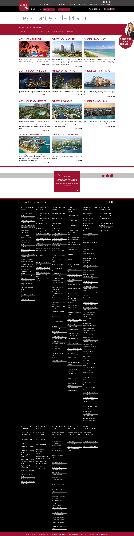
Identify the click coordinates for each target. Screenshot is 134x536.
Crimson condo (72, 269)
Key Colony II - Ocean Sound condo (27, 467)
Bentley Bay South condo (28, 227)
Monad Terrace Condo (27, 264)
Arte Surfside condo (57, 243)
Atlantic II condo (40, 437)
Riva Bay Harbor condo (74, 446)
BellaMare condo (41, 449)
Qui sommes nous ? (31, 534)
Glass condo (39, 243)
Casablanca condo (57, 273)
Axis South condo (88, 233)
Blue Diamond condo (58, 253)
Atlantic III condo (40, 439)
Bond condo (86, 240)
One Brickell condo (88, 367)
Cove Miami (71, 267)
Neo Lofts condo (87, 354)
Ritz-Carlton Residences (58, 343)
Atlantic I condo (40, 434)
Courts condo (40, 240)
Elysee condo (71, 279)
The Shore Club (56, 363)
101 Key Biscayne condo (27, 432)
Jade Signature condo (58, 465)
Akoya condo (55, 231)
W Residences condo (27, 294)
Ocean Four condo (57, 474)
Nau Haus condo (25, 269)
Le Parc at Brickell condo (90, 335)
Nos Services (111, 5)
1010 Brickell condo (88, 216)
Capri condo (24, 232)
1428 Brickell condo (88, 223)
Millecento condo (88, 349)
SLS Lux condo (87, 380)
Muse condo (55, 472)
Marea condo (40, 255)
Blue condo (71, 254)
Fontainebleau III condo (58, 306)
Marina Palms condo (42, 463)
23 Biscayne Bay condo (74, 223)
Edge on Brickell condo (89, 305)
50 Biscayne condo (73, 230)
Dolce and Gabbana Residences (88, 299)
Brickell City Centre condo (90, 242)
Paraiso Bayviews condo (74, 348)
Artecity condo (25, 222)
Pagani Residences (57, 336)
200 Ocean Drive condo (42, 213)
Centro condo (71, 262)
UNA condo (86, 409)
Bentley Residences (57, 450)
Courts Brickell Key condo (90, 293)
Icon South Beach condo (43, 248)
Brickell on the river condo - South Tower (89, 275)
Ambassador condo (41, 223)
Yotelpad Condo (72, 390)
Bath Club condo (56, 245)
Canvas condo (72, 257)
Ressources (53, 534)
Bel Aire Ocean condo (58, 250)
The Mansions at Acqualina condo (56, 506)
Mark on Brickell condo (89, 341)
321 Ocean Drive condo (42, 218)
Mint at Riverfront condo (74, 319)
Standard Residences (89, 390)
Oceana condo (25, 483)
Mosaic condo (56, 331)
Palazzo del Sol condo (105, 227)
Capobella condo (57, 268)
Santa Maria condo (88, 372)
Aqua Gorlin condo (57, 236)
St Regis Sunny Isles (57, 503)
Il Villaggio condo (25, 256)
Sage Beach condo (57, 500)
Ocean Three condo (57, 479)
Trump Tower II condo (58, 519)
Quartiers (55, 5)
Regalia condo (56, 494)
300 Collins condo (41, 216)
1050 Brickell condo (88, 218)
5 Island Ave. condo (26, 220)
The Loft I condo (72, 373)
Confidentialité (63, 534)
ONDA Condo (71, 441)
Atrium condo (40, 442)
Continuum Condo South (43, 236)
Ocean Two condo (57, 482)
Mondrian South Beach (27, 266)
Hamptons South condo (43, 458)
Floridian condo (25, 252)
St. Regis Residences (89, 387)
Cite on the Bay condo (74, 264)
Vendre (48, 5)
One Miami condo (72, 336)
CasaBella (70, 259)
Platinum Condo (72, 357)
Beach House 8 (56, 248)
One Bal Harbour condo (74, 444)
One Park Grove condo (89, 444)
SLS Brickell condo (88, 377)
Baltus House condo (73, 247)
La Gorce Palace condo (58, 321)
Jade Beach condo (57, 460)
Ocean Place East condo (43, 267)
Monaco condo (56, 329)
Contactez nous (64, 9)
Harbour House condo (74, 434)
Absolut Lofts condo (42, 221)
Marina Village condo (105, 218)
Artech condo (40, 432)
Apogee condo (40, 226)
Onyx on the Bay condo (74, 341)
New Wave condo (72, 326)
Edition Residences (73, 274)
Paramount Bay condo (74, 351)
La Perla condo (56, 467)
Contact (102, 5)
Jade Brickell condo (88, 328)
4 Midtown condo (72, 228)
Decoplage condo (26, 237)
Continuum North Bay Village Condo (58, 279)
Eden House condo (57, 282)
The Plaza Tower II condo (90, 406)
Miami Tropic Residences (75, 312)
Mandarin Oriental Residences (88, 338)
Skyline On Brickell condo (90, 375)
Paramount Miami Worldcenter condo (73, 354)
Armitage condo (40, 228)
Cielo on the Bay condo (58, 276)
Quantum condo (72, 360)
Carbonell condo (87, 284)
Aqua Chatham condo (58, 233)
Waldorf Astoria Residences (72, 384)
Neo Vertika (86, 356)
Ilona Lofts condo (41, 250)
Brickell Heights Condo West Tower (89, 259)
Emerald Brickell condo (89, 307)
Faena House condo (26, 240)
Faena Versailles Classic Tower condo (59, 288)
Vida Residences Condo (74, 376)
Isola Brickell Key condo (89, 325)
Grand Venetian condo (27, 254)
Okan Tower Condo (73, 333)
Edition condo (56, 285)
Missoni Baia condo (73, 321)
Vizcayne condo (72, 381)
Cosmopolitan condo (42, 238)
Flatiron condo (87, 309)
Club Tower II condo (26, 437)
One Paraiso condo (73, 338)
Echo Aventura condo (42, 456)
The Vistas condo (26, 292)
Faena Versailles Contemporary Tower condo (58, 293)
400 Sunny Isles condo (58, 432)
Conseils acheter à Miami (85, 5)
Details (46, 65)
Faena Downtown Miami (74, 288)
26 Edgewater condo (73, 225)
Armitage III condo (41, 231)
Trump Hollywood (57, 510)
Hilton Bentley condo (42, 245)
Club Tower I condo (26, 434)
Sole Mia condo (40, 468)
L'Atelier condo (56, 319)
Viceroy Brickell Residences (87, 412)
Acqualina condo (56, 434)
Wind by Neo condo (73, 387)
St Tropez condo (56, 348)
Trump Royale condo (58, 514)
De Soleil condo (25, 235)
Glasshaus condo (88, 434)
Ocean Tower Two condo (28, 481)
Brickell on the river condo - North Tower (89, 271)
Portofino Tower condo (42, 272)
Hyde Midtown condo (73, 296)
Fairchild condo (87, 432)
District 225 (86, 295)
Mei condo (55, 326)
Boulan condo (25, 230)
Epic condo (71, 281)
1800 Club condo (72, 218)
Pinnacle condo (56, 487)
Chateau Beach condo (58, 453)
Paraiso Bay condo (73, 346)
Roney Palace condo (26, 276)
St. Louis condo (87, 385)
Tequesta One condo (89, 392)
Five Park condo (25, 247)
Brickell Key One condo (89, 265)
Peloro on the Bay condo (59, 338)
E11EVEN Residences (73, 272)
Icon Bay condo (72, 298)
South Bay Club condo (27, 281)
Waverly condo (25, 297)
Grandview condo (57, 309)
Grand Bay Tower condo (28, 459)
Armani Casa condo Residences (57, 442)
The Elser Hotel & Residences (72, 370)
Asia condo (86, 228)
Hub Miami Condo (73, 293)
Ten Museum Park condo (75, 367)
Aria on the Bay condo (74, 239)
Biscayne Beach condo (74, 252)
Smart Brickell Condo (89, 382)
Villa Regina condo (88, 415)
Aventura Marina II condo (43, 447)
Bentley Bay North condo (28, 225)
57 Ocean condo (56, 221)
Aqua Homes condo (57, 238)
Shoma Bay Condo (57, 346)
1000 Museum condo (73, 215)
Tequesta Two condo (89, 397)
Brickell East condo (88, 253)
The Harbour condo (57, 358)
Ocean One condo (57, 477)
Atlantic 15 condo (57, 445)
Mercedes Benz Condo (89, 346)
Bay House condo (73, 249)
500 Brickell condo (88, 226)
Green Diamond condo (58, 311)
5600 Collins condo (57, 218)
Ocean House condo (42, 265)
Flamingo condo (25, 249)
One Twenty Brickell (88, 370)
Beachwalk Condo (57, 448)
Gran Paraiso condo (73, 291)
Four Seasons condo (89, 312)
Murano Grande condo (42, 262)
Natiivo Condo (71, 324)
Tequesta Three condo (89, 395)
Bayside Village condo (105, 213)
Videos (96, 5)
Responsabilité (73, 534)
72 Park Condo (56, 226)
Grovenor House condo (89, 441)
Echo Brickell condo (88, 302)
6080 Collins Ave (56, 223)
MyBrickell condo (88, 351)
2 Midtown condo (72, 220)
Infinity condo (87, 323)
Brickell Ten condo (88, 279)
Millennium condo (57, 469)
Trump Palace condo (58, 512)
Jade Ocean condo (57, 462)
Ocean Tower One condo (28, 479)
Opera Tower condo (73, 343)
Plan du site (83, 534)
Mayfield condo (87, 344)
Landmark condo (41, 461)
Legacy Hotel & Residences (72, 301)
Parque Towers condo (58, 484)
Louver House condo (42, 253)
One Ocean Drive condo (43, 270)
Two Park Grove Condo (89, 446)
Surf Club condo (56, 351)
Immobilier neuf (71, 5)
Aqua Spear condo (57, 240)
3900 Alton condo (57, 216)
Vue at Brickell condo (89, 418)
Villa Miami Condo (73, 378)
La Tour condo (56, 324)
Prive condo (39, 466)
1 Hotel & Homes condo (58, 213)
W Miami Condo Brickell (89, 420)
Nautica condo (56, 334)
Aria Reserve (71, 242)
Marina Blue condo (73, 305)
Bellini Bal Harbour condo (75, 432)
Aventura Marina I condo (43, 444)
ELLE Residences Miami (74, 277)
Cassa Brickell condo (89, 286)
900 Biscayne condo (73, 237)
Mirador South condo (27, 261)
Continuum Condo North (43, 233)
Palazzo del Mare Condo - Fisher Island (106, 224)
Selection (62, 5)
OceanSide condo (104, 221)
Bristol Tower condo (88, 281)
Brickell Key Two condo (89, 268)
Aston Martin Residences (75, 244)
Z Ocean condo (25, 299)
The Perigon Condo (57, 360)
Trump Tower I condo (58, 517)
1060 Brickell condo (88, 221)
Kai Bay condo (56, 316)
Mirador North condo (27, 259)
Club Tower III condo (26, 439)
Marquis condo (72, 307)
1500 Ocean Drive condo (28, 218)
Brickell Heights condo (89, 256)
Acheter (42, 5)
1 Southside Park (88, 213)
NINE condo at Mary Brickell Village (88, 360)
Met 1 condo (71, 310)
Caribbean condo (57, 271)
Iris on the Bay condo (58, 314)
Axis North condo (88, 231)
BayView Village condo (105, 216)
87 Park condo (56, 228)
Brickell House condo (89, 263)
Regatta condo (56, 341)
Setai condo (24, 278)
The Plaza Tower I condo (90, 404)
